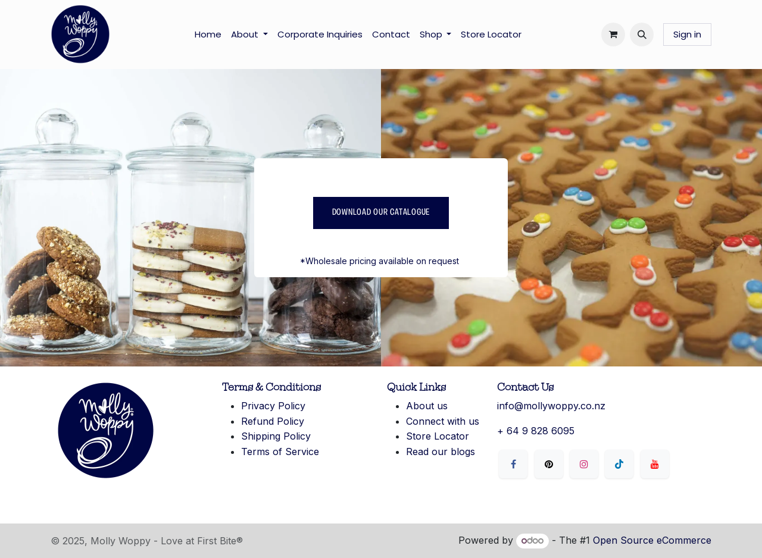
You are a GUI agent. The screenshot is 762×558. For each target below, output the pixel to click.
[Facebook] (513, 464)
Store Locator (437, 436)
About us (427, 406)
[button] (642, 34)
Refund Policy (272, 421)
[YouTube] (655, 464)
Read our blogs (440, 451)
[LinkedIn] (619, 464)
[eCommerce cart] (613, 34)
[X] (549, 464)
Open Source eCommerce (652, 540)
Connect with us (442, 421)
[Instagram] (584, 464)
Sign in (687, 34)
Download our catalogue (381, 212)
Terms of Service (280, 451)
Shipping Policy (276, 436)
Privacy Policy (273, 406)
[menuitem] (208, 34)
